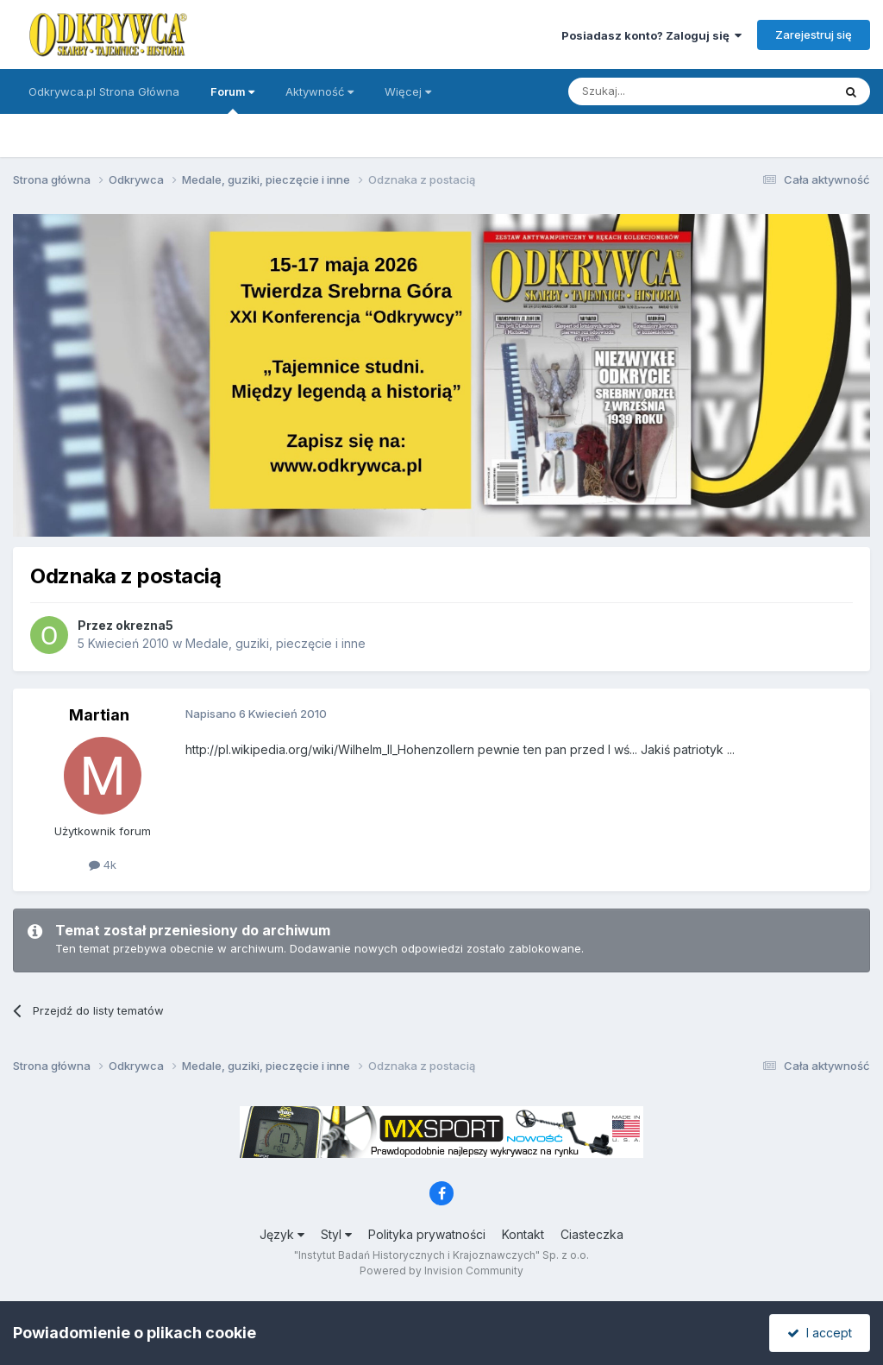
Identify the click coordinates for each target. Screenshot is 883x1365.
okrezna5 (144, 625)
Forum (232, 99)
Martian (99, 715)
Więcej (408, 91)
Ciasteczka (591, 1234)
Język (282, 1234)
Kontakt (523, 1234)
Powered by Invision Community (441, 1270)
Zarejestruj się (813, 34)
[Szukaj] (657, 91)
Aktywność (319, 91)
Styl (336, 1234)
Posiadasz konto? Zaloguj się (651, 35)
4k (102, 864)
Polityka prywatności (426, 1234)
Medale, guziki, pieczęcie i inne (275, 643)
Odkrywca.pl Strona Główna (103, 91)
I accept (819, 1332)
